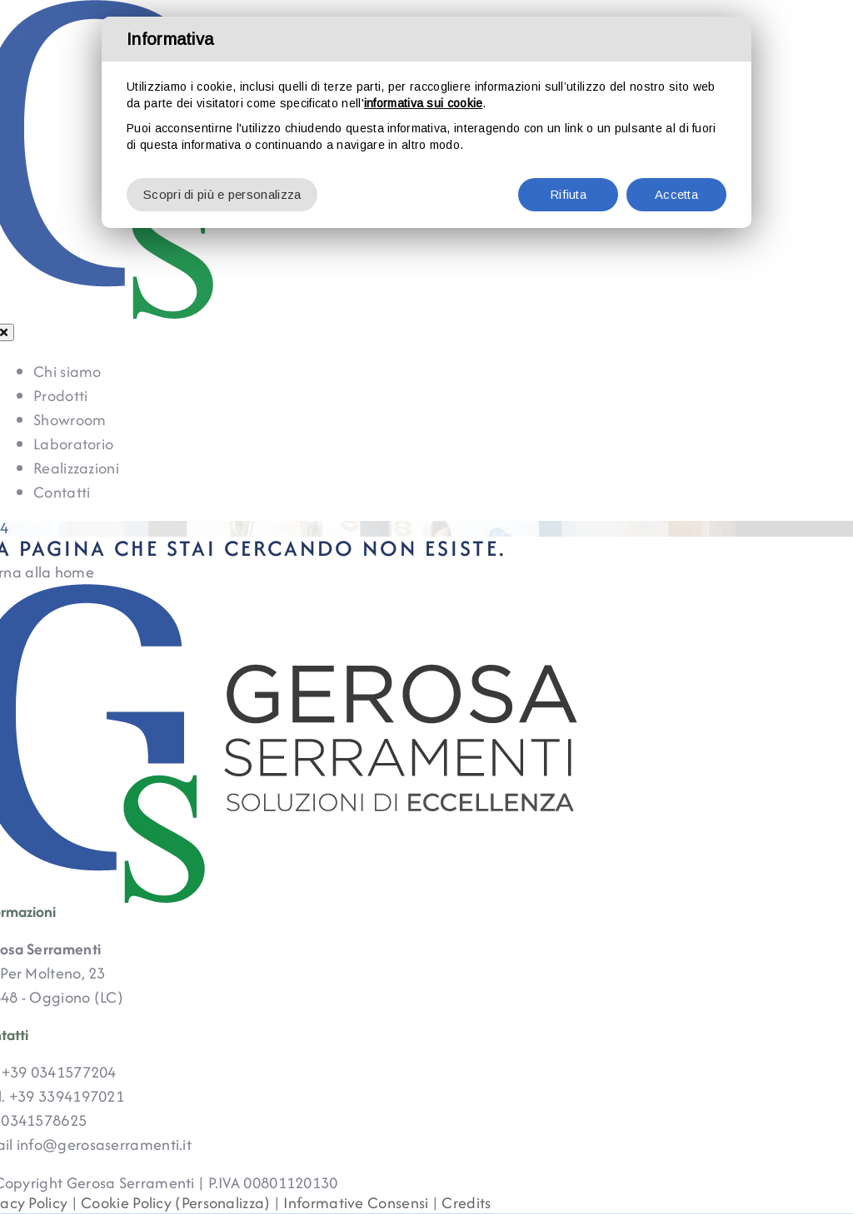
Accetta (676, 194)
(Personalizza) (222, 1203)
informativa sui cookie (423, 103)
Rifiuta (568, 194)
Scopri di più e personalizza (222, 194)
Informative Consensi (355, 1203)
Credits (466, 1203)
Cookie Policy (126, 1203)
